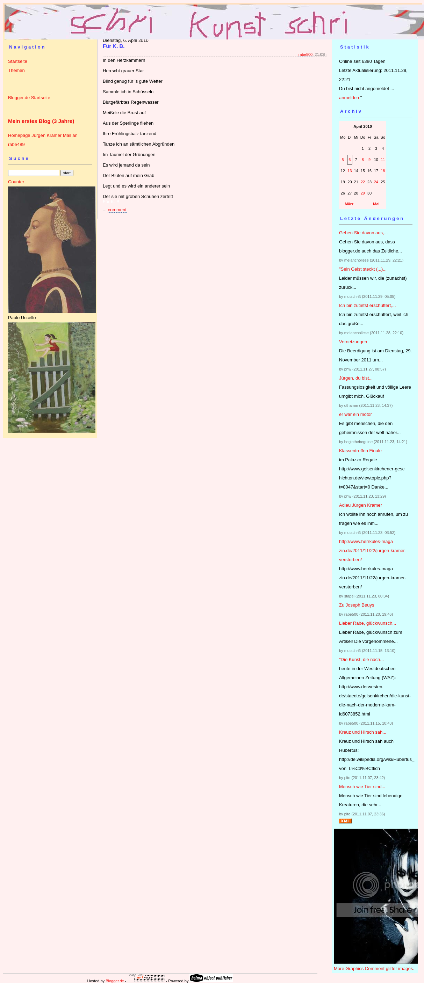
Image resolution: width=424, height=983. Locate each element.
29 (363, 193)
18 (383, 171)
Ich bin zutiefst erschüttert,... (367, 305)
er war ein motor (355, 414)
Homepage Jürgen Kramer (35, 135)
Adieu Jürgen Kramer (360, 505)
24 (376, 182)
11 (383, 159)
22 (363, 182)
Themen (16, 70)
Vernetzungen (353, 341)
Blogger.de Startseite (29, 97)
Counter (16, 181)
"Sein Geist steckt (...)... (363, 269)
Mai (376, 204)
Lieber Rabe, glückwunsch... (367, 623)
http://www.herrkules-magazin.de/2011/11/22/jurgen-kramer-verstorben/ (372, 550)
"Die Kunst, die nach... (361, 659)
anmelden (349, 97)
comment (117, 209)
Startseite (17, 61)
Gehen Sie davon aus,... (363, 232)
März (349, 204)
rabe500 (305, 54)
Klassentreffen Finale (360, 450)
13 (349, 171)
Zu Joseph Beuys (356, 605)
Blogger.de (115, 981)
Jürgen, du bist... (356, 378)
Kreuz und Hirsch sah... (362, 732)
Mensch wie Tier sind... (362, 786)
